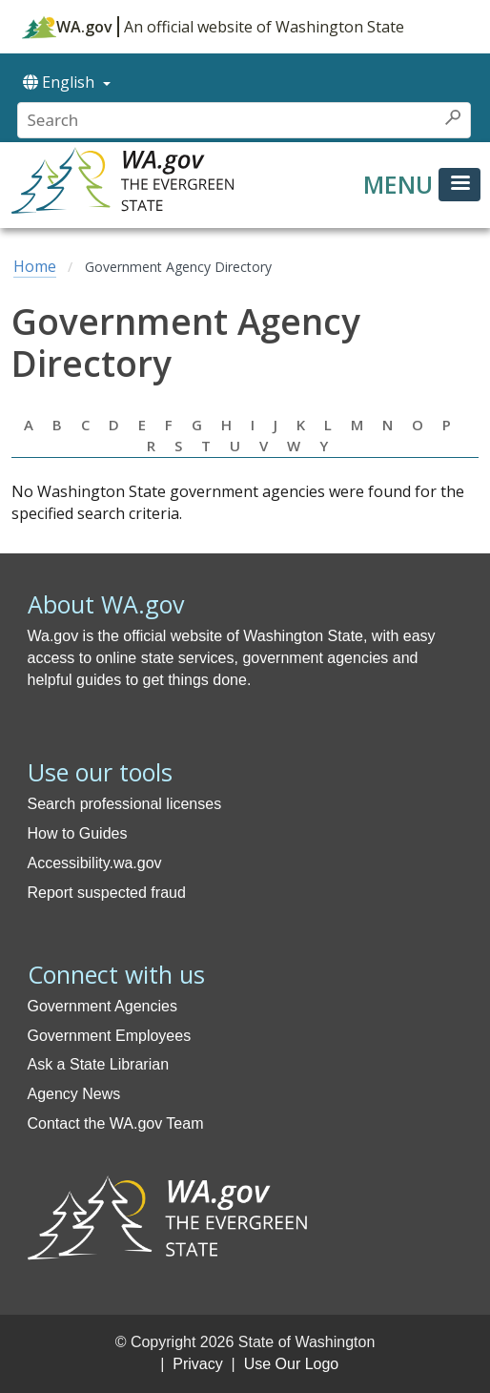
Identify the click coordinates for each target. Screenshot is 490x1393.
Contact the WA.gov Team (116, 1123)
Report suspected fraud (107, 892)
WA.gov (67, 27)
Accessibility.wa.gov (95, 863)
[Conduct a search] (227, 120)
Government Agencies (102, 1006)
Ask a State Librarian (99, 1064)
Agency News (74, 1094)
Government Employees (110, 1036)
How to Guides (78, 833)
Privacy (197, 1364)
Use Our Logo (291, 1364)
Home (34, 266)
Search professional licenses (125, 804)
